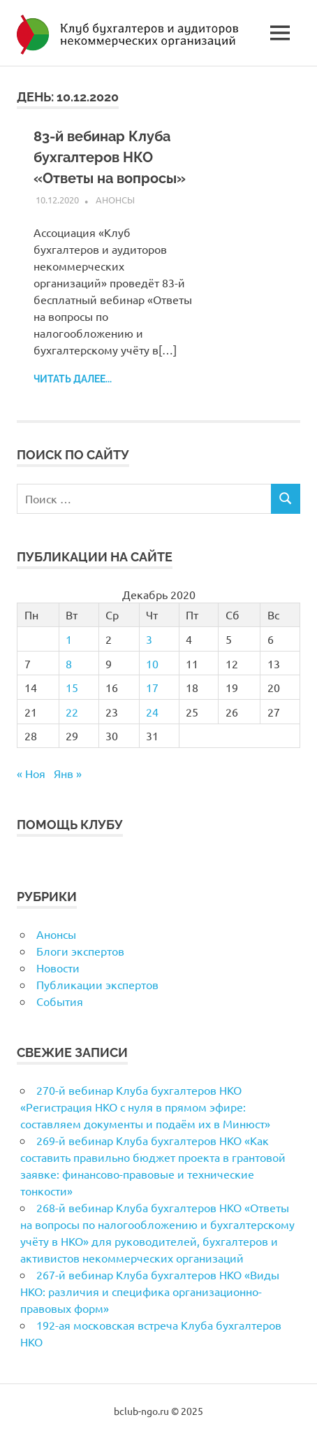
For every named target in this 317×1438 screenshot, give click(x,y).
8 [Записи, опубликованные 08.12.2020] (69, 663)
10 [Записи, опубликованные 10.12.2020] (152, 663)
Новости (58, 968)
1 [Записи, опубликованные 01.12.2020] (69, 639)
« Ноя (31, 773)
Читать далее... (73, 378)
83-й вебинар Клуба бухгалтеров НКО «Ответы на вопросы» (110, 157)
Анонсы (115, 200)
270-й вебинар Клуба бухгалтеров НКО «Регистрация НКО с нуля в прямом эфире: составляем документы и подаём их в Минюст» (145, 1106)
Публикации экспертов (97, 984)
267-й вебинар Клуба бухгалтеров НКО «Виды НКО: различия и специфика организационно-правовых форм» (149, 1291)
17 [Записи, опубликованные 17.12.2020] (152, 687)
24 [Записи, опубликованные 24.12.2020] (152, 712)
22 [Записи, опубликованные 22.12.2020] (72, 712)
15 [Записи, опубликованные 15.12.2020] (72, 687)
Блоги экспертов (80, 951)
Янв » (68, 773)
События (59, 1001)
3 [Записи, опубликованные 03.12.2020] (149, 639)
